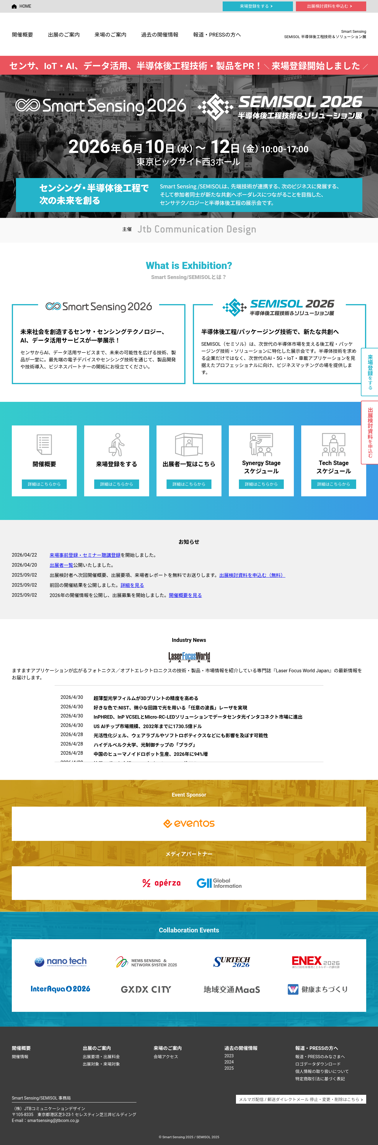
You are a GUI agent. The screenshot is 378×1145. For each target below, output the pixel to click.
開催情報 (20, 1056)
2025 (229, 1068)
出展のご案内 (64, 35)
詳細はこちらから (44, 484)
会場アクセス (166, 1056)
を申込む (370, 432)
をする (370, 372)
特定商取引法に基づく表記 (320, 1079)
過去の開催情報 (159, 35)
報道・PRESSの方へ (217, 35)
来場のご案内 (110, 35)
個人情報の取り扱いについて (322, 1071)
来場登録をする (256, 6)
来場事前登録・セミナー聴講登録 (85, 555)
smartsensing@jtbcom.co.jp (53, 1120)
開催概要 (22, 35)
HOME (21, 6)
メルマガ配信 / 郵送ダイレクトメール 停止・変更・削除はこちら (301, 1099)
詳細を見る (132, 585)
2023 (229, 1055)
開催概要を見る (185, 595)
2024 (229, 1062)
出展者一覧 (61, 565)
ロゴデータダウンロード (318, 1064)
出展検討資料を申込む (329, 6)
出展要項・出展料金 (101, 1056)
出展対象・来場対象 (101, 1064)
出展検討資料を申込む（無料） (252, 575)
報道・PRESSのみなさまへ (320, 1056)
